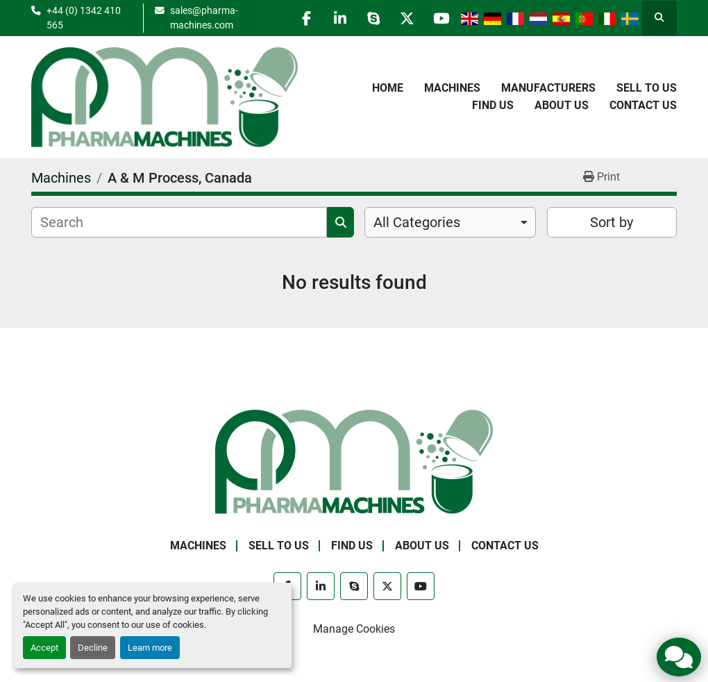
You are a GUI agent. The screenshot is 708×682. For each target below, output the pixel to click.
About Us (561, 105)
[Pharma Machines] (354, 460)
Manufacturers (548, 87)
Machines (452, 87)
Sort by (611, 222)
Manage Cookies (354, 628)
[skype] (369, 18)
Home (387, 87)
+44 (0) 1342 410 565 (84, 17)
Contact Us (643, 105)
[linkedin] (334, 18)
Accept (44, 647)
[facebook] (298, 18)
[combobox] (450, 222)
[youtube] (440, 18)
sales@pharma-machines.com (200, 17)
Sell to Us (646, 87)
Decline (93, 647)
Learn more (150, 647)
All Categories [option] (416, 222)
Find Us (493, 105)
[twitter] (404, 18)
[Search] (179, 222)
